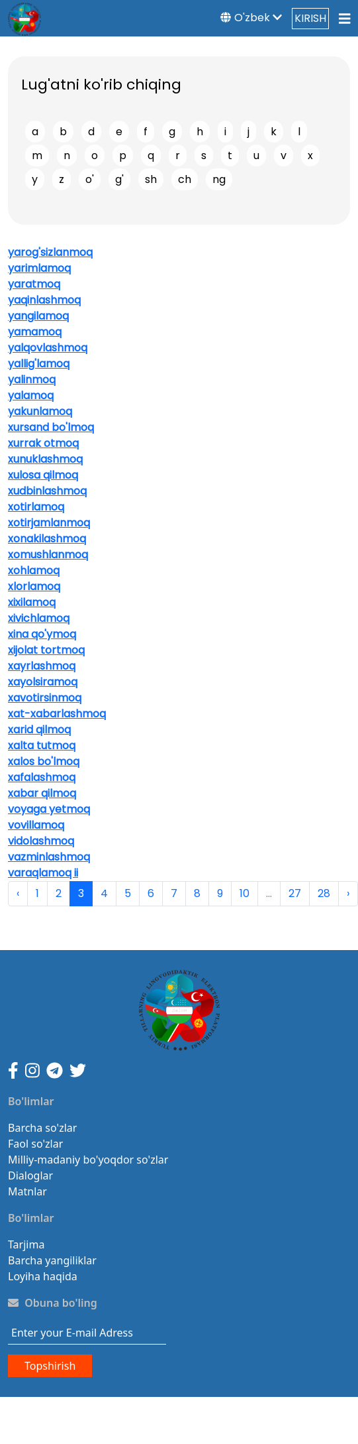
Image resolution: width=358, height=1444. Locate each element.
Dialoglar (30, 1175)
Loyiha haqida (42, 1276)
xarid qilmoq (39, 729)
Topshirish (49, 1365)
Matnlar (27, 1191)
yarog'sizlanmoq (50, 252)
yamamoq (35, 331)
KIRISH (310, 18)
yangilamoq (38, 316)
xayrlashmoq (41, 666)
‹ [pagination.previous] (18, 893)
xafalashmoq (41, 777)
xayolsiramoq (42, 682)
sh (151, 179)
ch (184, 179)
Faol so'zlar (35, 1143)
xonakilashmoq (47, 538)
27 (295, 893)
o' (89, 179)
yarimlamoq (39, 268)
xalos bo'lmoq (43, 761)
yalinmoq (32, 379)
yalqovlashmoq (47, 347)
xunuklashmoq (45, 459)
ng (219, 179)
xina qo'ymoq (42, 634)
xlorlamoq (34, 586)
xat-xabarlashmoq (57, 713)
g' (119, 179)
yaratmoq (34, 284)
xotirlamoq (36, 506)
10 (244, 893)
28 (324, 893)
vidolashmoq (41, 841)
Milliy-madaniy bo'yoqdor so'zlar (88, 1159)
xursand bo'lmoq (51, 427)
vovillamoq (36, 825)
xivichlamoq (38, 618)
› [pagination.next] (348, 893)
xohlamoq (34, 570)
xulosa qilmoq (43, 475)
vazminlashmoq (49, 857)
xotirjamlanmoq (49, 522)
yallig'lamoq (38, 363)
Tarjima (26, 1244)
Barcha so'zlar (42, 1127)
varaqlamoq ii (43, 872)
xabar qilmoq (42, 793)
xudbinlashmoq (47, 491)
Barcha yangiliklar (52, 1260)
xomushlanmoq (48, 554)
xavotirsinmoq (44, 697)
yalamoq (31, 395)
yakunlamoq (40, 411)
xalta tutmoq (41, 745)
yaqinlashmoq (44, 300)
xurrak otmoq (43, 443)
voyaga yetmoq (49, 809)
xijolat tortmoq (46, 650)
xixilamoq (32, 602)
